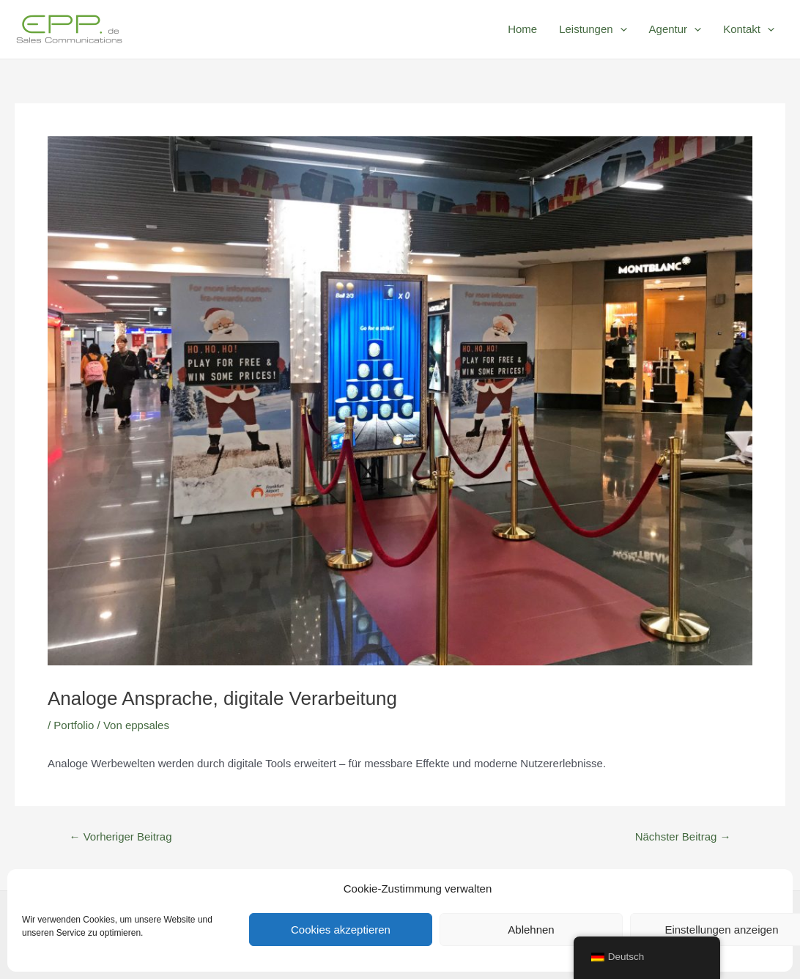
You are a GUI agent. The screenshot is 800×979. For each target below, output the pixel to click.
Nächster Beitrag (683, 836)
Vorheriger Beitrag (120, 836)
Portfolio (73, 725)
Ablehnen (531, 929)
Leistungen (592, 29)
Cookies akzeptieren (340, 929)
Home (522, 29)
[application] (620, 29)
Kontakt (748, 29)
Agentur (675, 29)
